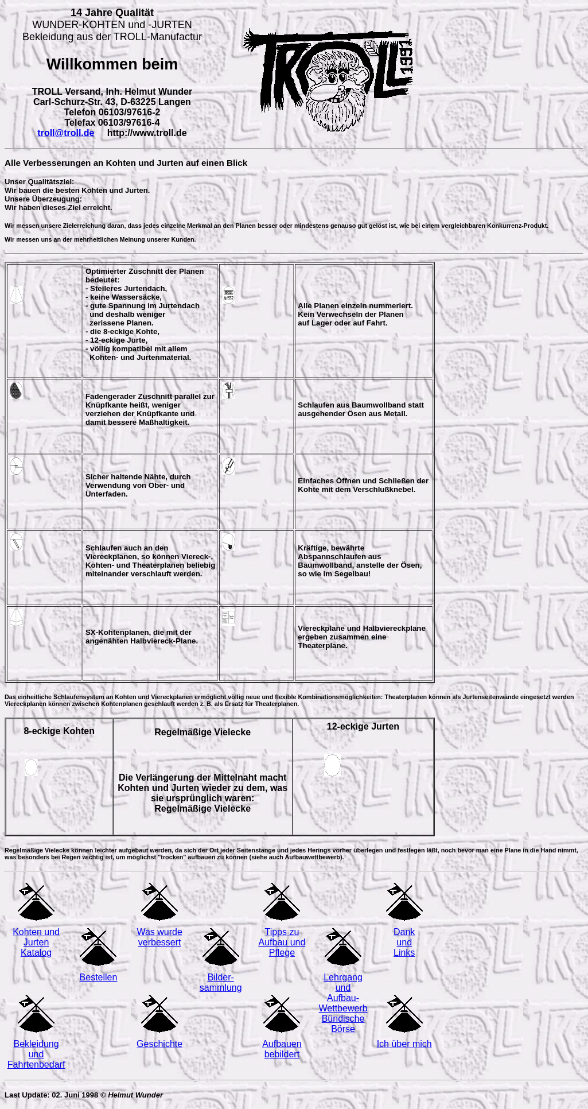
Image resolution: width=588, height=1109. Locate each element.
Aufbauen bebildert (282, 1049)
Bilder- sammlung (221, 982)
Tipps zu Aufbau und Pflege (281, 942)
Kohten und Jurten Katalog (36, 942)
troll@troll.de (65, 133)
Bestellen (99, 977)
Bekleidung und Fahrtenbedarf (36, 1054)
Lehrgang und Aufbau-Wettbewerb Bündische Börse (343, 1003)
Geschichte (159, 1044)
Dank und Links (404, 942)
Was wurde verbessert (159, 937)
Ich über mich (404, 1044)
